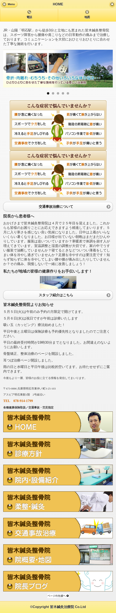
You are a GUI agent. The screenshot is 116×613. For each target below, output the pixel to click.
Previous (6, 68)
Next (109, 68)
